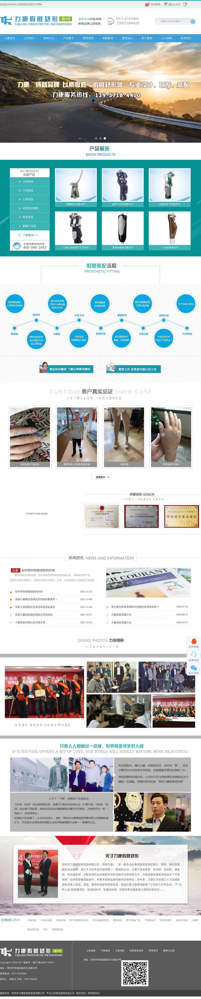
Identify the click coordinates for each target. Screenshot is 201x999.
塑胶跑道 (117, 920)
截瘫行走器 (29, 226)
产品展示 (68, 38)
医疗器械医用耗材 (79, 920)
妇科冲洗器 (182, 920)
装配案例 (107, 38)
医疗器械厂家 (133, 920)
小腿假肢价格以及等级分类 (30, 622)
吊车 (45, 929)
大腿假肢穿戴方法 (121, 614)
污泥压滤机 (46, 920)
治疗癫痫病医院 (100, 920)
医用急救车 (166, 920)
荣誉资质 (88, 38)
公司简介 (29, 38)
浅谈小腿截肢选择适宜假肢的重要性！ (36, 599)
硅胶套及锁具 (31, 208)
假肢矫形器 (33, 929)
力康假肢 (32, 920)
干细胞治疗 (150, 920)
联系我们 (186, 38)
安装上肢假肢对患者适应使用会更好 (35, 607)
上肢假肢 (28, 181)
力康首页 (9, 38)
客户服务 (147, 38)
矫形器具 (28, 217)
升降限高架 (57, 929)
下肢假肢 (28, 190)
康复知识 (127, 38)
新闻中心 (49, 38)
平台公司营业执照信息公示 (60, 993)
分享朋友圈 (194, 4)
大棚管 (195, 920)
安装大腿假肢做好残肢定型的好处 (34, 614)
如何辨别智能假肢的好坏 (38, 570)
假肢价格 (61, 920)
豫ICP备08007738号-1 (44, 962)
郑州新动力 (94, 993)
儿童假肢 (28, 199)
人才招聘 (166, 38)
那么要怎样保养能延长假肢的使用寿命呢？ (135, 606)
